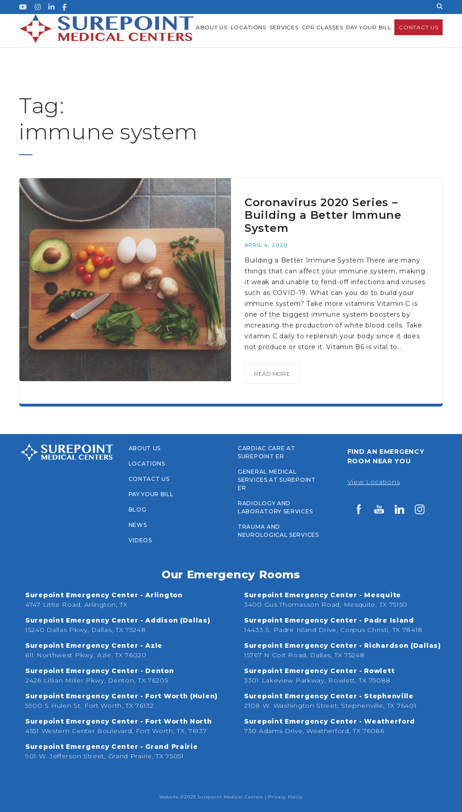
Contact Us (149, 478)
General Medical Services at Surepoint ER (277, 479)
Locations (147, 463)
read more (272, 373)
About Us (145, 448)
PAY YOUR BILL (151, 494)
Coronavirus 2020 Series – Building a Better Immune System (323, 215)
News (138, 524)
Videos (140, 540)
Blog (138, 509)
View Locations (373, 482)
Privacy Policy (285, 796)
